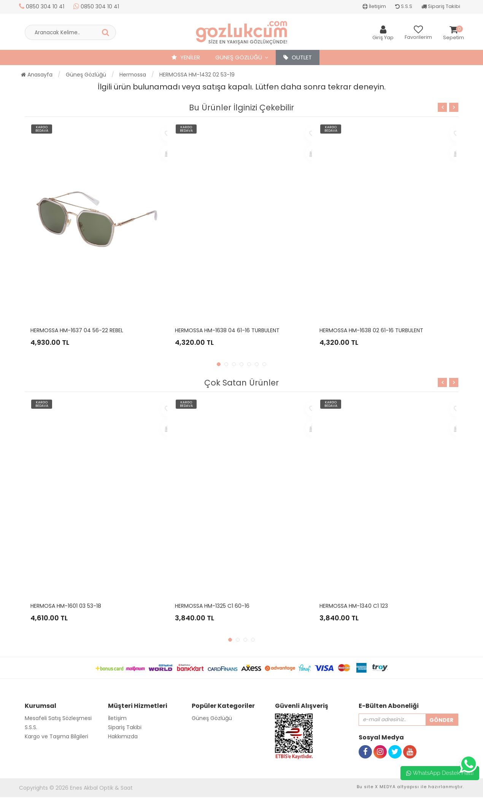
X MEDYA (385, 787)
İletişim (374, 6)
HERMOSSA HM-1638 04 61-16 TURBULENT (227, 330)
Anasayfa (36, 74)
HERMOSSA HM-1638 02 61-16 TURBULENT (371, 330)
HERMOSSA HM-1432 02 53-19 (197, 74)
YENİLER (186, 57)
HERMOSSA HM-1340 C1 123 (353, 606)
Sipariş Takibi (440, 6)
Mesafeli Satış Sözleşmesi (58, 718)
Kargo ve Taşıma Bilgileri (56, 736)
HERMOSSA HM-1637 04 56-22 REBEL (76, 330)
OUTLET (297, 57)
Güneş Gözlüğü (238, 57)
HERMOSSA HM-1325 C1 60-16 (212, 606)
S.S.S (403, 6)
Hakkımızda (123, 736)
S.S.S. (31, 727)
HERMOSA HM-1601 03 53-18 (65, 606)
